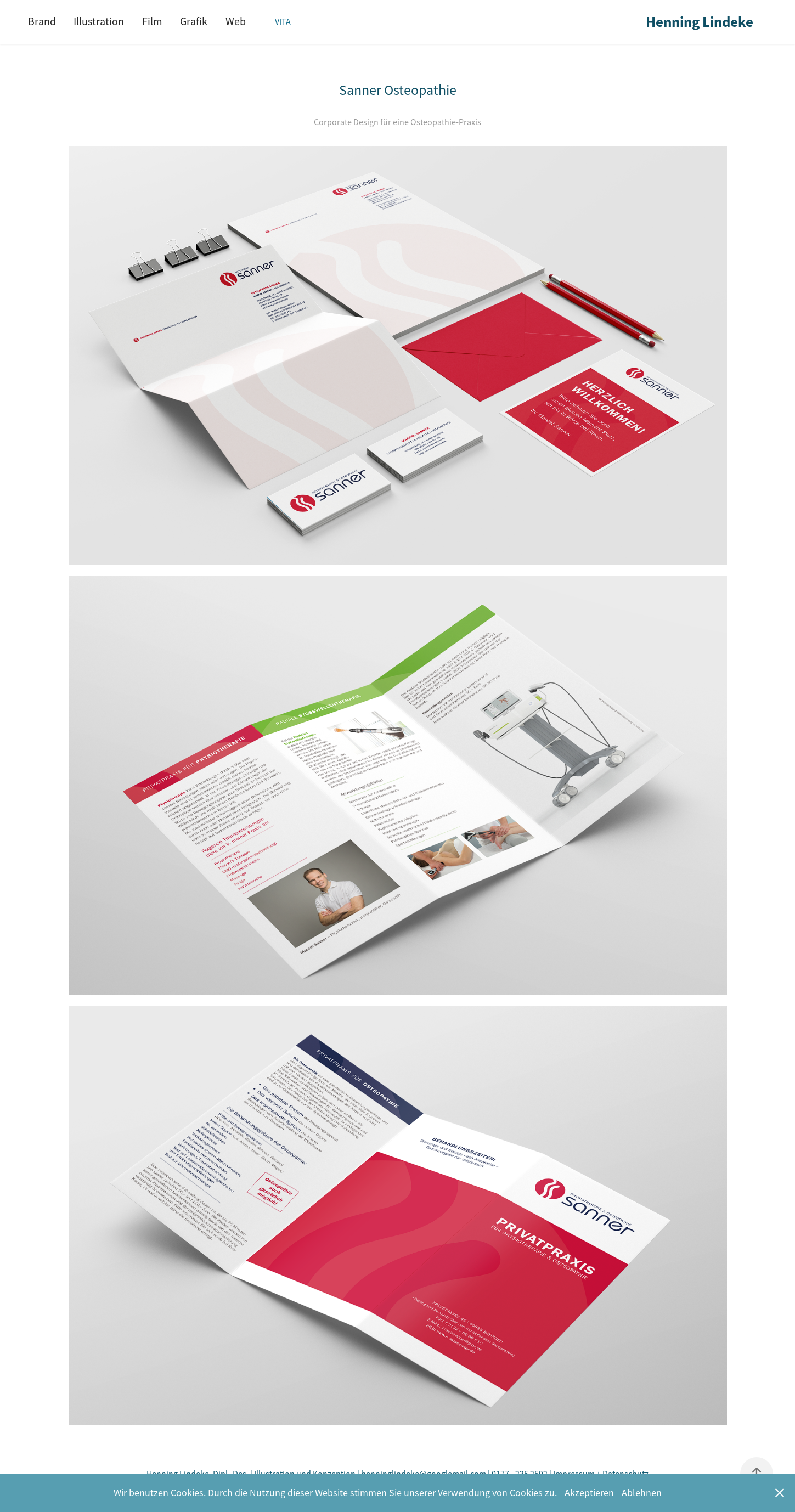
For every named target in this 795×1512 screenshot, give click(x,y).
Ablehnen (642, 1493)
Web (235, 22)
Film (152, 22)
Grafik (193, 22)
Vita (283, 21)
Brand (42, 22)
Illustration (99, 22)
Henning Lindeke (699, 22)
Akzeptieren (589, 1493)
